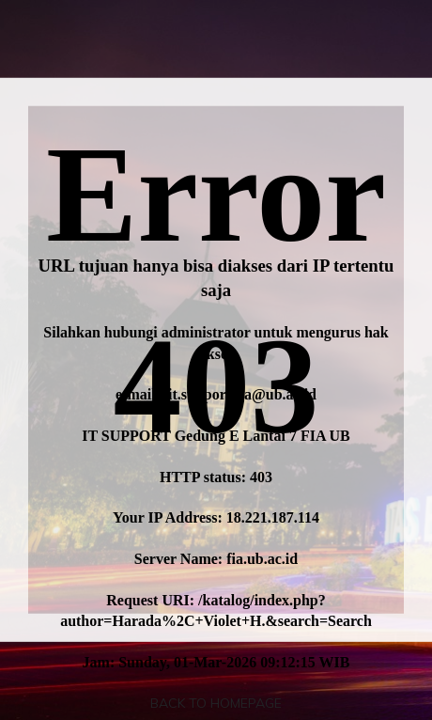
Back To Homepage (216, 703)
